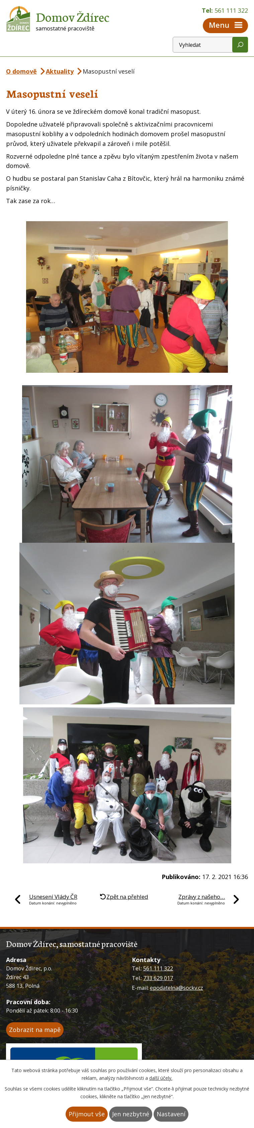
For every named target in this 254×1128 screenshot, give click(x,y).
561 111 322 (158, 968)
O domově (21, 71)
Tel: (225, 10)
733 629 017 (158, 978)
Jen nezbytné (130, 1114)
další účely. (160, 1078)
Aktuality (60, 71)
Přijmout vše (87, 1114)
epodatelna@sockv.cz (176, 987)
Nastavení (171, 1114)
